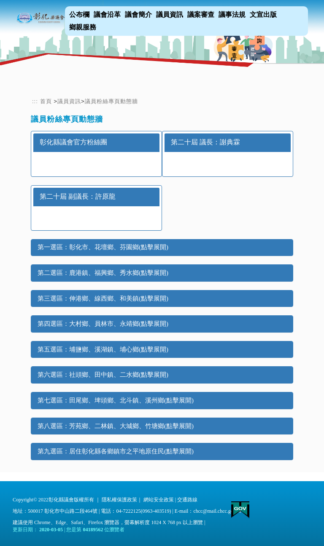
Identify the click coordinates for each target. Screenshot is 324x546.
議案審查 (200, 14)
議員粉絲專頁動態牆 (111, 101)
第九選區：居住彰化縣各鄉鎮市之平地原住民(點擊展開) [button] (116, 451)
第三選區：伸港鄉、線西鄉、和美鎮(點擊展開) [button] (103, 298)
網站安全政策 (158, 500)
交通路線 (187, 500)
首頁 (46, 101)
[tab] (162, 248)
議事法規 (232, 14)
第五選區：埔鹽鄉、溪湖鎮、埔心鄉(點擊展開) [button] (103, 349)
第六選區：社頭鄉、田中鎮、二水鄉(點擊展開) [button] (103, 374)
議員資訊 (169, 14)
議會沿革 (107, 14)
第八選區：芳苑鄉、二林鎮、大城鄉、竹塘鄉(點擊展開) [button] (116, 426)
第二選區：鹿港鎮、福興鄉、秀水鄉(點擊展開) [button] (103, 272)
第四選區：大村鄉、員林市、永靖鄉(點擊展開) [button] (103, 323)
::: (35, 101)
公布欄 (79, 14)
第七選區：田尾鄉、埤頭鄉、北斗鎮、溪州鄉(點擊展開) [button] (116, 400)
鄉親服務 (82, 27)
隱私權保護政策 (119, 500)
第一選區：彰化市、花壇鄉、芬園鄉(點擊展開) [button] (103, 247)
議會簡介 (138, 14)
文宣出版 (263, 14)
